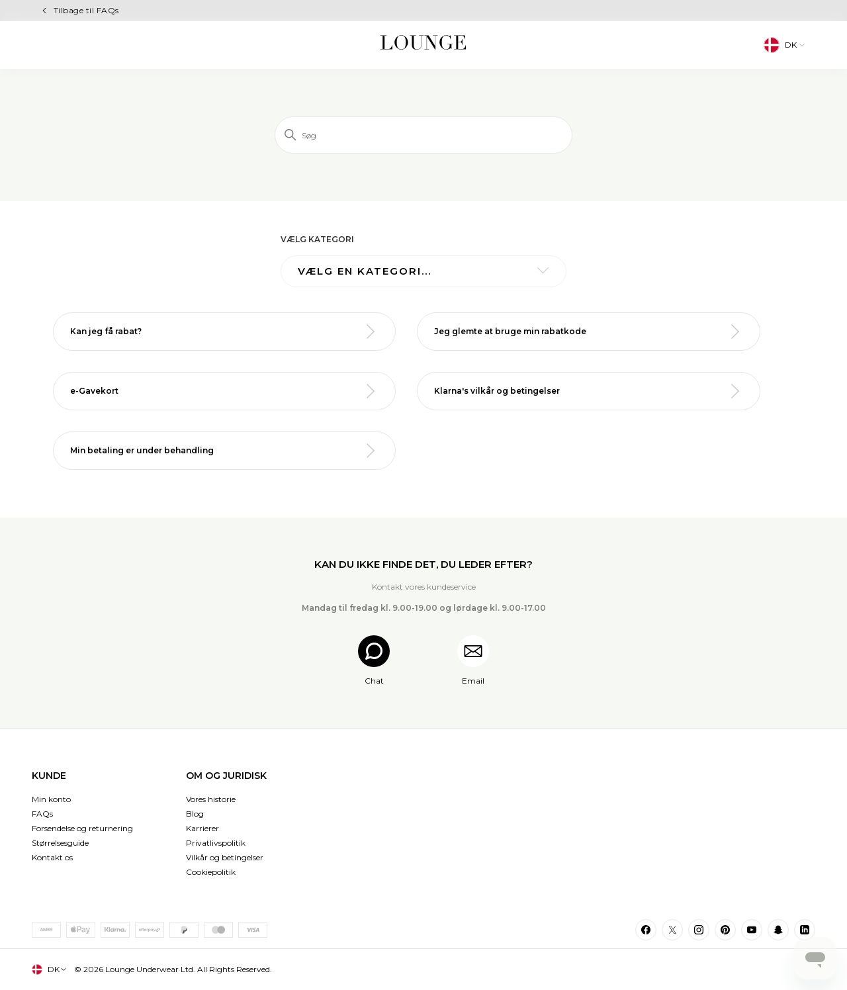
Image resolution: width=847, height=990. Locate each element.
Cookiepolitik (211, 872)
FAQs (42, 814)
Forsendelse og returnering (82, 828)
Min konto (51, 799)
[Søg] (423, 135)
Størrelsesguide (60, 843)
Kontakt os (52, 857)
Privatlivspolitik (215, 843)
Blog (195, 814)
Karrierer (202, 828)
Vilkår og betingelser (224, 857)
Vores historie (211, 799)
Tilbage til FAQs (86, 10)
